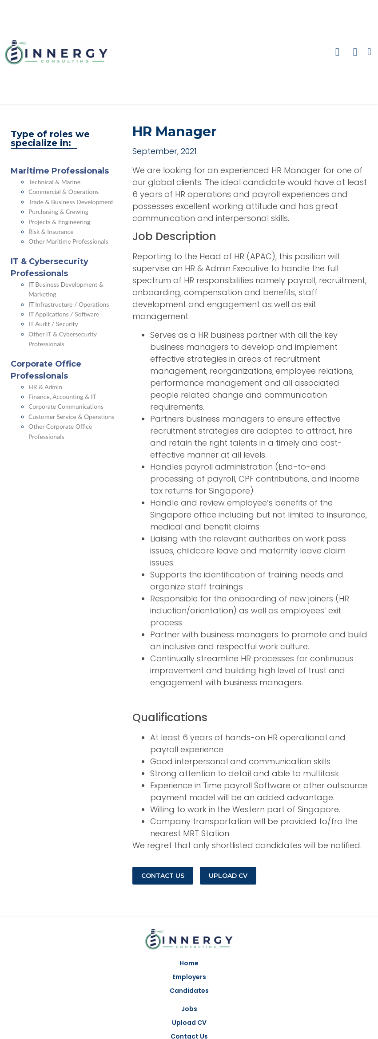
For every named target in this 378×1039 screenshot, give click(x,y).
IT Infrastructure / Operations (68, 304)
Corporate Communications (65, 406)
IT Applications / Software (63, 314)
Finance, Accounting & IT (62, 396)
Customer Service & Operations (71, 416)
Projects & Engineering (59, 221)
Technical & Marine (54, 182)
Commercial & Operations (63, 191)
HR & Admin (45, 387)
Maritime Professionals (60, 171)
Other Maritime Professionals (68, 241)
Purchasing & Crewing (58, 211)
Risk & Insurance (51, 231)
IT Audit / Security (53, 324)
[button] (369, 52)
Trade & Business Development (70, 201)
